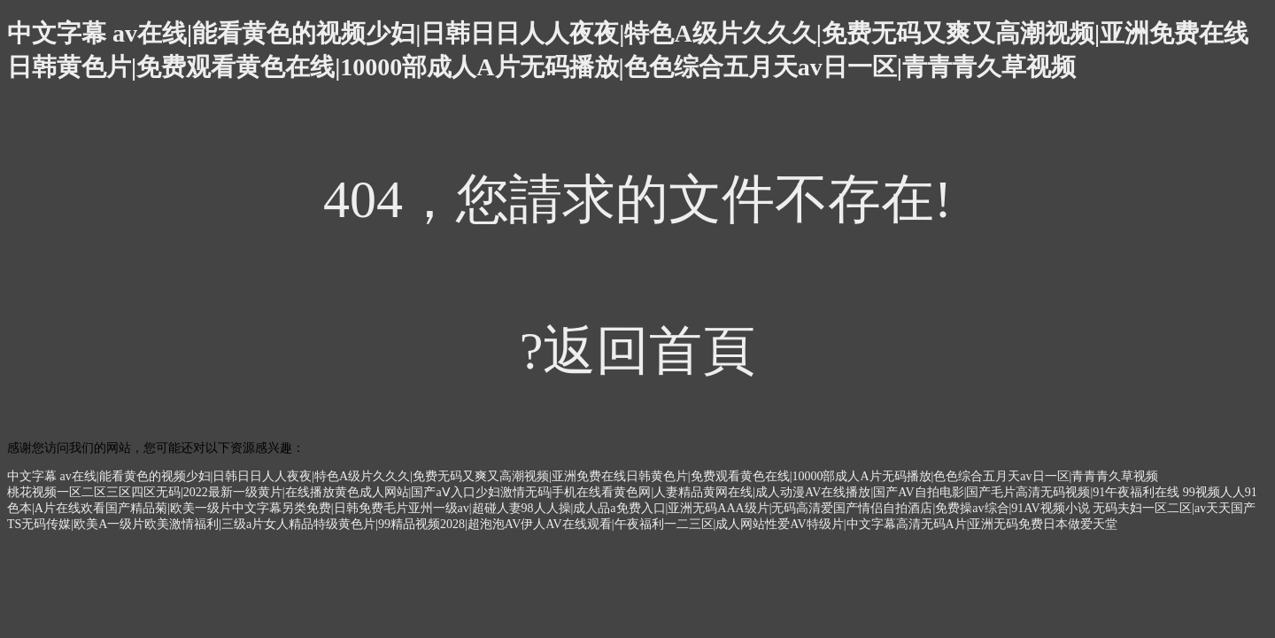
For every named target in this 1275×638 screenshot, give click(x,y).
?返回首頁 (638, 351)
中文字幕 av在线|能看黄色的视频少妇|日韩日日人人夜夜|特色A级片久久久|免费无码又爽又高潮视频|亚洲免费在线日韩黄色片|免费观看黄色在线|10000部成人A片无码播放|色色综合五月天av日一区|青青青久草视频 (582, 476)
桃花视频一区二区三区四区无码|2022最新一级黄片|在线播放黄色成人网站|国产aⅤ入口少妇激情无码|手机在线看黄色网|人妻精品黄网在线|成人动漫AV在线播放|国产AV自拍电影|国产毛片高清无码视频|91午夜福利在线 (593, 492)
